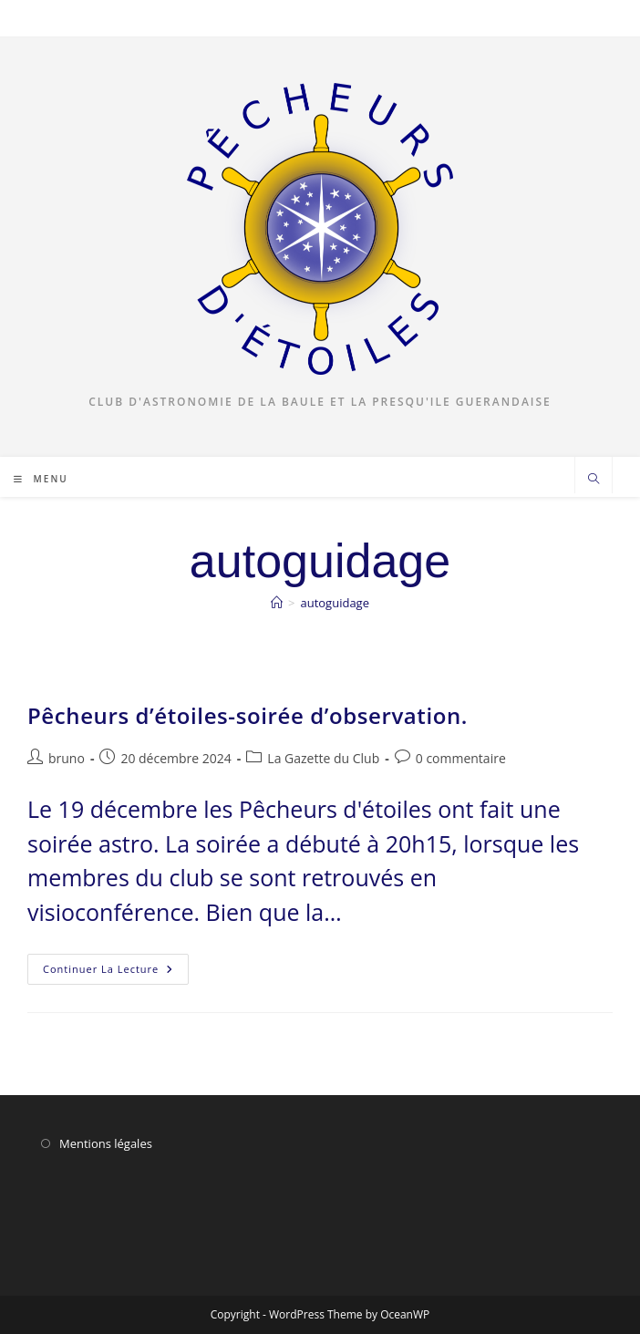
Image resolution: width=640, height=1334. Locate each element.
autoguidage (334, 603)
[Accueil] (277, 603)
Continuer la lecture (116, 972)
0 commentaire (461, 758)
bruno (66, 758)
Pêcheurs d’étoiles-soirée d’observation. (247, 715)
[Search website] (593, 479)
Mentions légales (105, 1143)
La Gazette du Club (323, 758)
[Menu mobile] (41, 478)
